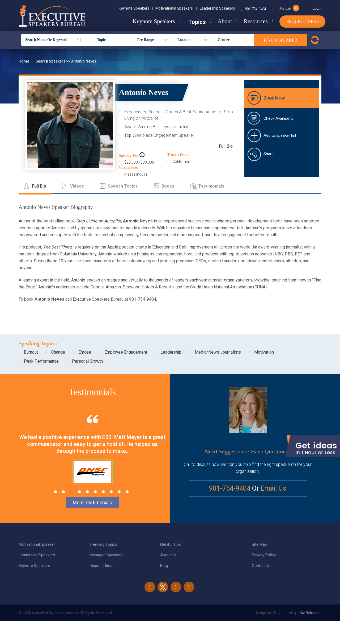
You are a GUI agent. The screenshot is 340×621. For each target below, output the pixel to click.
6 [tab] (95, 491)
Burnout (31, 352)
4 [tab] (79, 491)
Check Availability (279, 118)
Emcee (84, 352)
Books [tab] (168, 186)
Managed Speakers (106, 555)
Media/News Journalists (218, 352)
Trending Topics (103, 544)
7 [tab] (103, 491)
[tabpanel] (92, 456)
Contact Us (261, 565)
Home (24, 61)
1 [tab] (55, 491)
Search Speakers (51, 61)
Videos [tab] (77, 186)
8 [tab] (111, 491)
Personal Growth (87, 361)
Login (317, 8)
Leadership (170, 352)
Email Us (273, 488)
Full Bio (226, 146)
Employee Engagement (125, 352)
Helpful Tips (170, 544)
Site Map (259, 544)
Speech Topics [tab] (123, 186)
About (221, 21)
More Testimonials (92, 502)
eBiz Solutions (309, 613)
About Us (168, 555)
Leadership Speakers (217, 8)
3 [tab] (71, 491)
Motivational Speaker (37, 544)
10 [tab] (127, 491)
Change (58, 352)
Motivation (264, 352)
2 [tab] (63, 491)
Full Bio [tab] (39, 186)
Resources (254, 21)
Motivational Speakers (176, 8)
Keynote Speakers (136, 8)
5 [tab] (87, 491)
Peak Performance (41, 361)
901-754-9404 (255, 9)
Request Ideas (302, 21)
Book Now (274, 98)
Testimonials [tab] (211, 186)
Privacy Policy (264, 555)
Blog (164, 565)
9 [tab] (119, 491)
